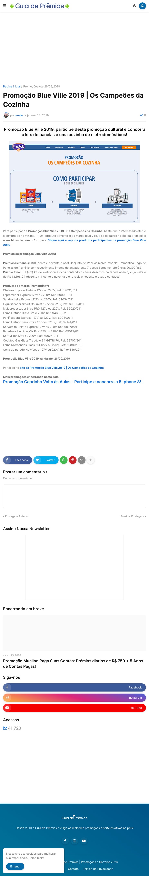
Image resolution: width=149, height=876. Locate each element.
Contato (73, 869)
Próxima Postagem (132, 516)
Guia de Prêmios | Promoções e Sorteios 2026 (87, 862)
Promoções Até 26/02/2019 (41, 86)
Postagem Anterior (17, 516)
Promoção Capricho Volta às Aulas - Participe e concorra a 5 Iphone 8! (72, 381)
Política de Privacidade (98, 869)
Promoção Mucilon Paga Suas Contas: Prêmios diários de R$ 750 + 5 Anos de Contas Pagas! (73, 664)
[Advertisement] (76, 48)
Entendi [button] (15, 866)
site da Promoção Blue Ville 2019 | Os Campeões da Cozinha (62, 367)
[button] (4, 5)
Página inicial (11, 86)
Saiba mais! (36, 858)
